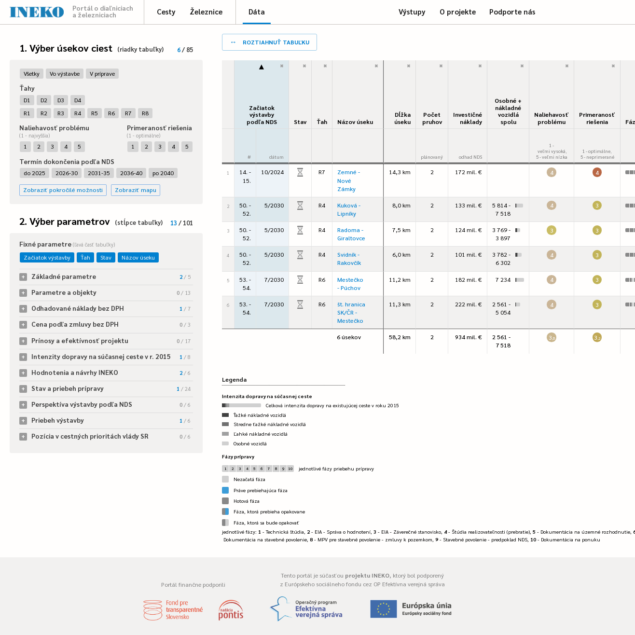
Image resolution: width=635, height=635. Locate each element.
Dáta (256, 11)
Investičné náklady (467, 117)
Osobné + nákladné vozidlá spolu (508, 111)
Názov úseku (138, 257)
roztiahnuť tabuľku (269, 41)
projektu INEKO (367, 575)
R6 (111, 113)
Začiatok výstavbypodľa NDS (262, 114)
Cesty (166, 11)
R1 (27, 113)
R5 (94, 113)
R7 (128, 113)
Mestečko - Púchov (350, 283)
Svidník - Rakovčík (349, 258)
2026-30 (66, 173)
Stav (105, 257)
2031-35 (99, 173)
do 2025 (34, 173)
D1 (27, 100)
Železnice (206, 11)
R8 (145, 113)
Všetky (32, 73)
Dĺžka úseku (402, 117)
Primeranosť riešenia (597, 117)
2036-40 (131, 173)
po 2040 (163, 173)
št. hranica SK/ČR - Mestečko (351, 312)
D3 (60, 100)
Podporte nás (512, 11)
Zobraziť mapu (135, 189)
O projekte (458, 11)
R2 (44, 113)
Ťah (85, 257)
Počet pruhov (432, 117)
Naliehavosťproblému (551, 117)
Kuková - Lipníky (348, 209)
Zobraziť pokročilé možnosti (63, 189)
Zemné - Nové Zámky (348, 180)
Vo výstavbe (65, 73)
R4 (77, 113)
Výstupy (412, 11)
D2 (44, 100)
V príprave (102, 73)
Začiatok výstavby (47, 257)
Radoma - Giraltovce (351, 234)
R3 (60, 113)
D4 (77, 100)
